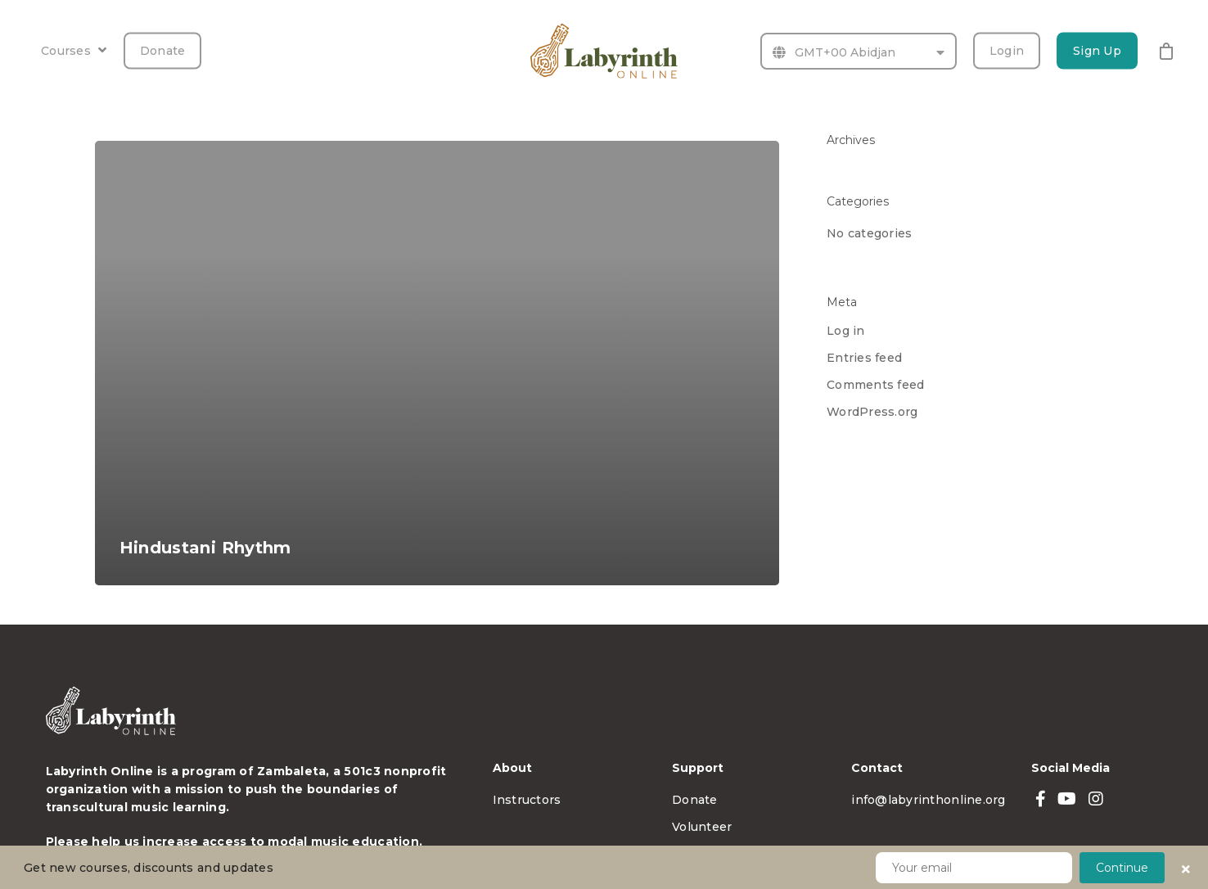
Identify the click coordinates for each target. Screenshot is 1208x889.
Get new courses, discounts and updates (148, 867)
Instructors (527, 799)
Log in (846, 330)
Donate (163, 50)
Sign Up (1097, 50)
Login (1006, 50)
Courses (73, 51)
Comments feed (875, 384)
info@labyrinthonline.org (928, 799)
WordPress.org (872, 411)
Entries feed (864, 357)
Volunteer (702, 826)
